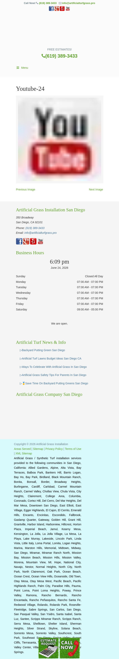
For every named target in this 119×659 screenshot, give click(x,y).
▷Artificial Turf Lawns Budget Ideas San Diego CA (50, 358)
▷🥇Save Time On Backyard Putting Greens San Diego (54, 383)
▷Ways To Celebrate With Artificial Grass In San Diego (53, 366)
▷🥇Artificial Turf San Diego (59, 31)
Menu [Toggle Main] (22, 67)
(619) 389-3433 (48, 3)
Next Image (96, 189)
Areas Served (22, 448)
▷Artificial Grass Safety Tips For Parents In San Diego (53, 375)
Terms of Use (73, 448)
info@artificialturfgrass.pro (78, 3)
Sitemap (38, 448)
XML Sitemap (23, 453)
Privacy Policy (54, 448)
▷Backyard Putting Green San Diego (42, 350)
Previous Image (25, 189)
